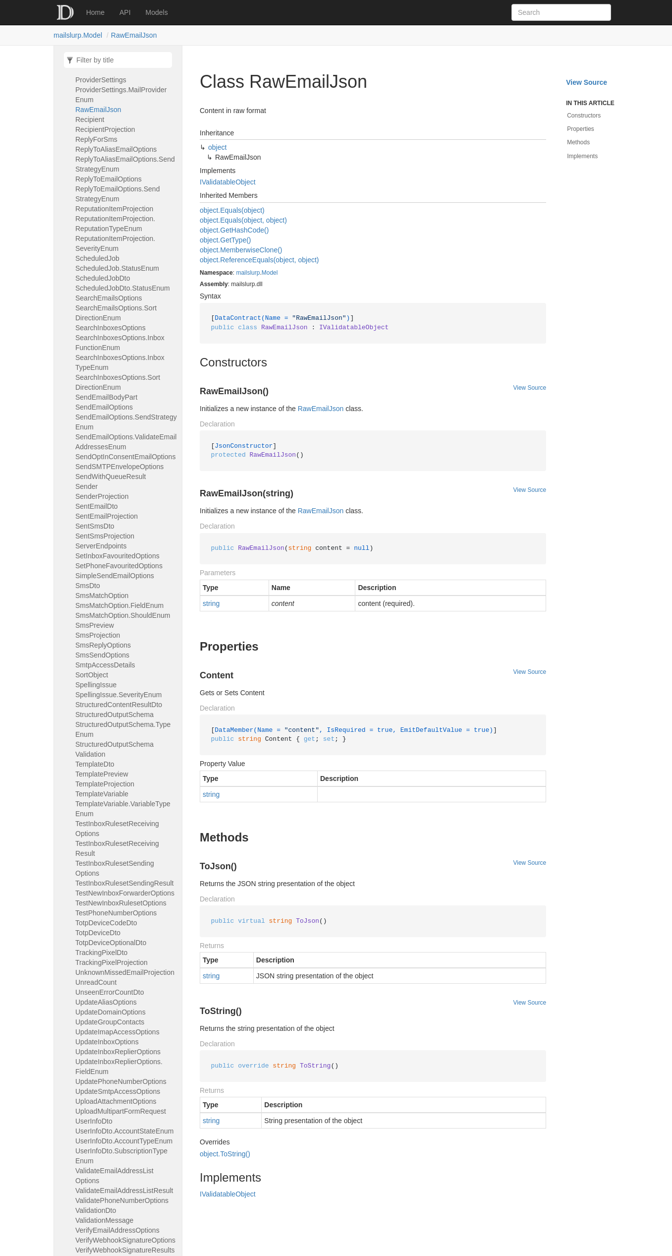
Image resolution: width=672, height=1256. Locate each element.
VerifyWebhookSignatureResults (125, 1250)
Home (95, 12)
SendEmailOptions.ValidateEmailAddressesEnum (125, 442)
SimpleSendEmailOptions (114, 576)
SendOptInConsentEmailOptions (125, 457)
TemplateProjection (104, 784)
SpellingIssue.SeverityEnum (118, 695)
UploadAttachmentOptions (115, 1101)
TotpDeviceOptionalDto (110, 943)
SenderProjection (101, 496)
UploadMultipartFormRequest (120, 1111)
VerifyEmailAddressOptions (117, 1230)
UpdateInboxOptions (107, 1042)
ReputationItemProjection (114, 209)
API (125, 12)
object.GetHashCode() (234, 230)
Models (157, 12)
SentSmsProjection (104, 536)
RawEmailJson (134, 35)
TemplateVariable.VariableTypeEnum (122, 809)
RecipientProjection (105, 129)
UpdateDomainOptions (110, 1012)
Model (270, 272)
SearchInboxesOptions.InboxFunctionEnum (120, 343)
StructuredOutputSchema (114, 714)
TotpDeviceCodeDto (106, 923)
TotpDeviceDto (97, 933)
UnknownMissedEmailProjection (124, 972)
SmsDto (87, 586)
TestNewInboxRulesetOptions (121, 903)
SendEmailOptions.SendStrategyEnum (126, 422)
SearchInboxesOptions (110, 328)
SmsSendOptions (102, 655)
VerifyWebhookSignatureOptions (125, 1240)
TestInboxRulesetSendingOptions (114, 868)
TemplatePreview (101, 774)
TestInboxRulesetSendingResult (124, 883)
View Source (530, 387)
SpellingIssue (95, 685)
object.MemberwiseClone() (241, 250)
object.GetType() (225, 240)
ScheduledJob (97, 258)
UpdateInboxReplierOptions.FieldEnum (119, 1067)
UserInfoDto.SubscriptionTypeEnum (121, 1156)
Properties (580, 128)
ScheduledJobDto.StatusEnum (122, 288)
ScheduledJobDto (102, 278)
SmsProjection (97, 635)
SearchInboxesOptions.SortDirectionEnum (117, 382)
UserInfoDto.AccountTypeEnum (123, 1141)
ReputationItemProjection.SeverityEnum (115, 243)
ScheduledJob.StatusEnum (117, 268)
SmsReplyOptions (103, 645)
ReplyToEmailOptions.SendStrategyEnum (117, 194)
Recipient (89, 119)
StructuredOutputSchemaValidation (114, 749)
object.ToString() (225, 1154)
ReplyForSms (96, 139)
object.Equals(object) (232, 210)
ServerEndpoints (101, 546)
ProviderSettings (100, 80)
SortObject (91, 675)
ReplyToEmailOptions (108, 179)
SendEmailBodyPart (106, 397)
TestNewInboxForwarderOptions (124, 893)
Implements (582, 156)
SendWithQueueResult (110, 476)
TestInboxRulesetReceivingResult (117, 848)
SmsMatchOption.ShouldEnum (122, 615)
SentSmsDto (94, 526)
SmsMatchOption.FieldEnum (119, 605)
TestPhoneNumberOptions (116, 913)
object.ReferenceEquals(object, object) (259, 260)
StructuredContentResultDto (118, 705)
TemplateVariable (101, 794)
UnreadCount (95, 982)
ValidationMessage (104, 1220)
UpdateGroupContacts (109, 1022)
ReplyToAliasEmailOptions (116, 149)
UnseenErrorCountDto (109, 992)
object (217, 147)
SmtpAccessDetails (105, 665)
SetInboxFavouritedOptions (117, 556)
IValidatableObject (228, 182)
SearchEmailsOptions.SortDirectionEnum (116, 313)
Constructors (584, 115)
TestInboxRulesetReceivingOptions (117, 828)
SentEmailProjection (106, 516)
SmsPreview (94, 625)
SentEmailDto (96, 506)
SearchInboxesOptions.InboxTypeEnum (120, 362)
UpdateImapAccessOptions (117, 1032)
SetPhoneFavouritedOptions (119, 566)
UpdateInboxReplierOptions (118, 1052)
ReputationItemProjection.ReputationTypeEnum (115, 224)
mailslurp (248, 272)
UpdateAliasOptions (106, 1002)
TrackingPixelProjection (111, 962)
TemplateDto (94, 764)
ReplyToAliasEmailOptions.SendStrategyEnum (125, 164)
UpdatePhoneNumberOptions (121, 1081)
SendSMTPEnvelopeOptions (119, 467)
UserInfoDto (93, 1121)
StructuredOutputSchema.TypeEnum (122, 729)
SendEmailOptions (104, 407)
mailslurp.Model (78, 35)
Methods (578, 142)
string (211, 603)
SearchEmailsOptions (108, 298)
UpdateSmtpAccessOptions (117, 1091)
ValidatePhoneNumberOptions (121, 1200)
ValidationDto (95, 1210)
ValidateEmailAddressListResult (124, 1191)
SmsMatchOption (101, 595)
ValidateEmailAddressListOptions (114, 1176)
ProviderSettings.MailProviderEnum (121, 95)
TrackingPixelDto (101, 953)
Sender (86, 486)
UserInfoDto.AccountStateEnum (124, 1131)
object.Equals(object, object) (243, 220)
